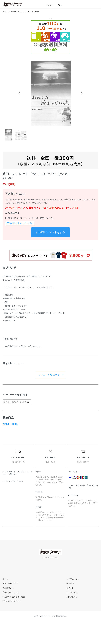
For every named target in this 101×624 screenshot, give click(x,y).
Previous (20, 93)
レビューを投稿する (49, 375)
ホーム (5, 11)
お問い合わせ (71, 597)
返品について (8, 588)
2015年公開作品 (33, 11)
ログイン (50, 5)
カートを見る (71, 592)
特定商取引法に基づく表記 (14, 597)
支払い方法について (11, 592)
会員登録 (70, 583)
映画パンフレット (17, 11)
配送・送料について (11, 583)
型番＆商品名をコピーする (19, 223)
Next (81, 93)
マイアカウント (72, 579)
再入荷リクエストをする (50, 232)
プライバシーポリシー (12, 601)
